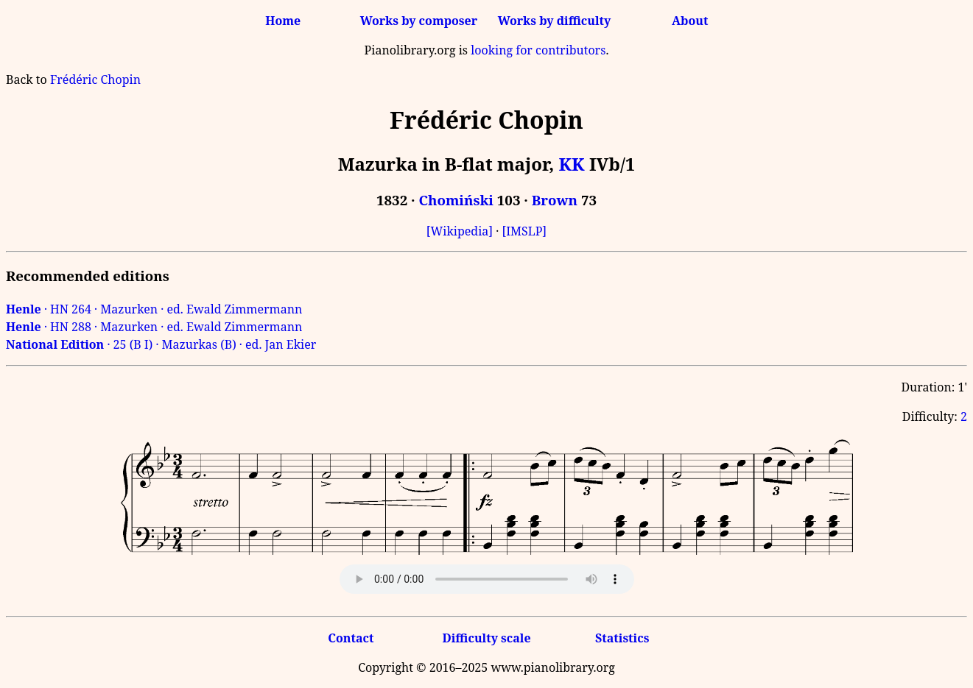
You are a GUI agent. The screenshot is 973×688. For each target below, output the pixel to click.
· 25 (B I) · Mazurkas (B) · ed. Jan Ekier (161, 344)
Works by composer (418, 21)
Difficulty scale (486, 638)
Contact (350, 638)
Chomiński (455, 200)
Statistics (622, 638)
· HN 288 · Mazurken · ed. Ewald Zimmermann (154, 327)
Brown (554, 200)
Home (283, 21)
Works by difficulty (554, 21)
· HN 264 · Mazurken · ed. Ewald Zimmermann (154, 309)
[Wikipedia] (459, 231)
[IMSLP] (524, 231)
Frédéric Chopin (95, 79)
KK (571, 164)
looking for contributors (538, 50)
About (690, 21)
